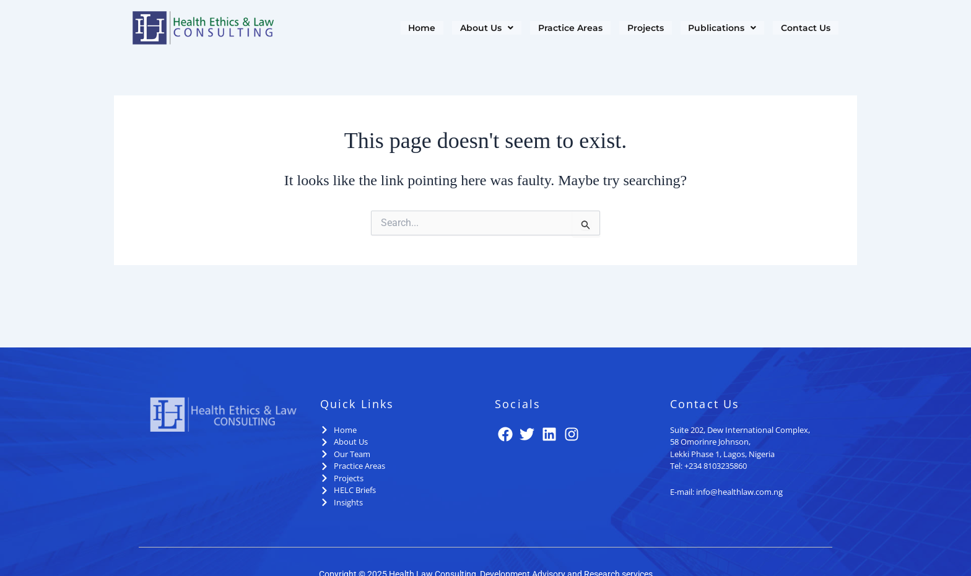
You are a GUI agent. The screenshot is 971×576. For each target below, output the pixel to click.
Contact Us (804, 28)
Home (413, 28)
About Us (479, 28)
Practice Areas (564, 28)
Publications (719, 28)
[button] (479, 28)
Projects (641, 28)
